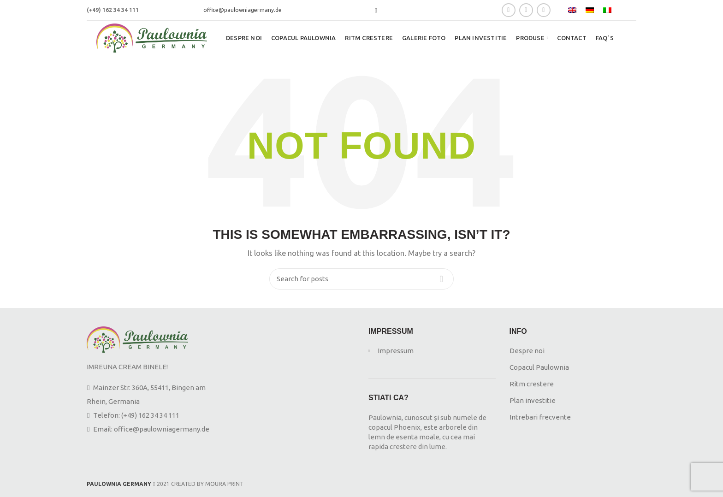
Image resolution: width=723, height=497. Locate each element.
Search (441, 279)
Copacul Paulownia (539, 367)
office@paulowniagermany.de (242, 10)
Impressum (396, 351)
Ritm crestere (532, 384)
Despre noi (528, 351)
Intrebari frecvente (540, 417)
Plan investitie (533, 400)
